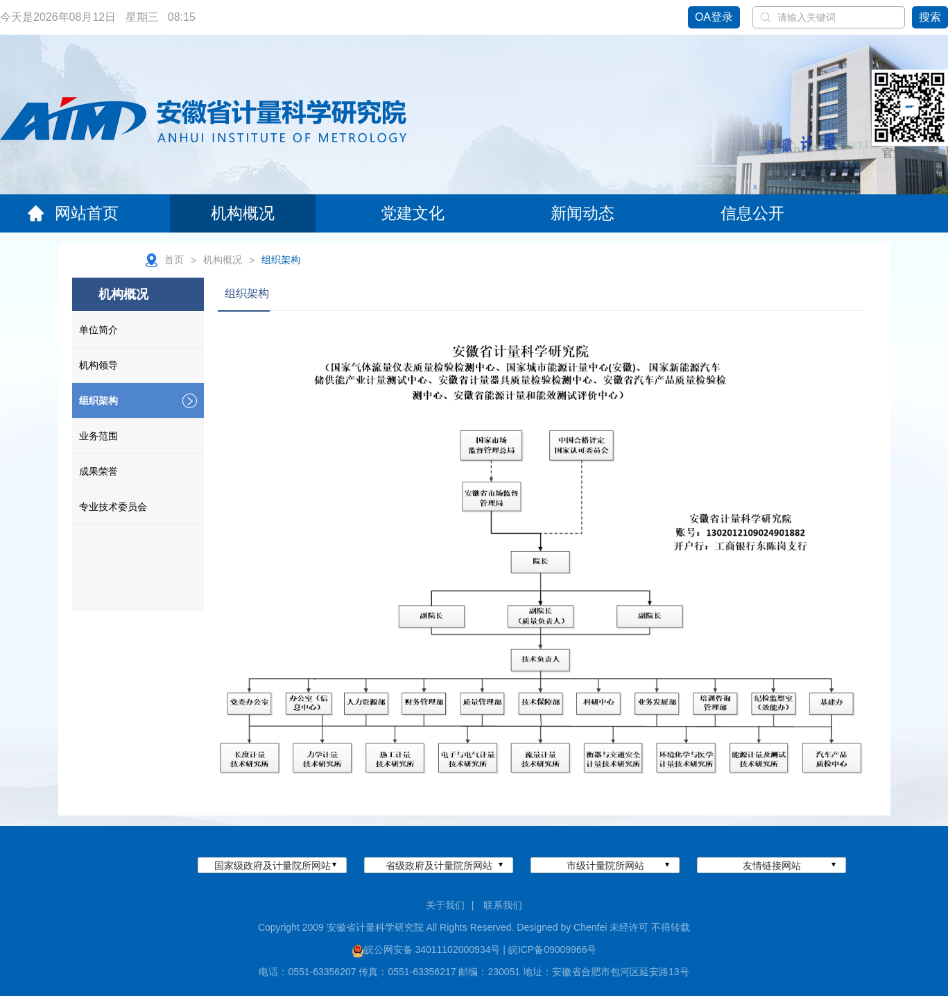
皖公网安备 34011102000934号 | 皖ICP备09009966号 (480, 949)
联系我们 (502, 905)
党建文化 (413, 213)
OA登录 (714, 17)
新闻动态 (582, 213)
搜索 (930, 17)
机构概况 (243, 213)
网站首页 (73, 213)
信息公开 (752, 213)
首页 (174, 259)
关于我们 (445, 905)
